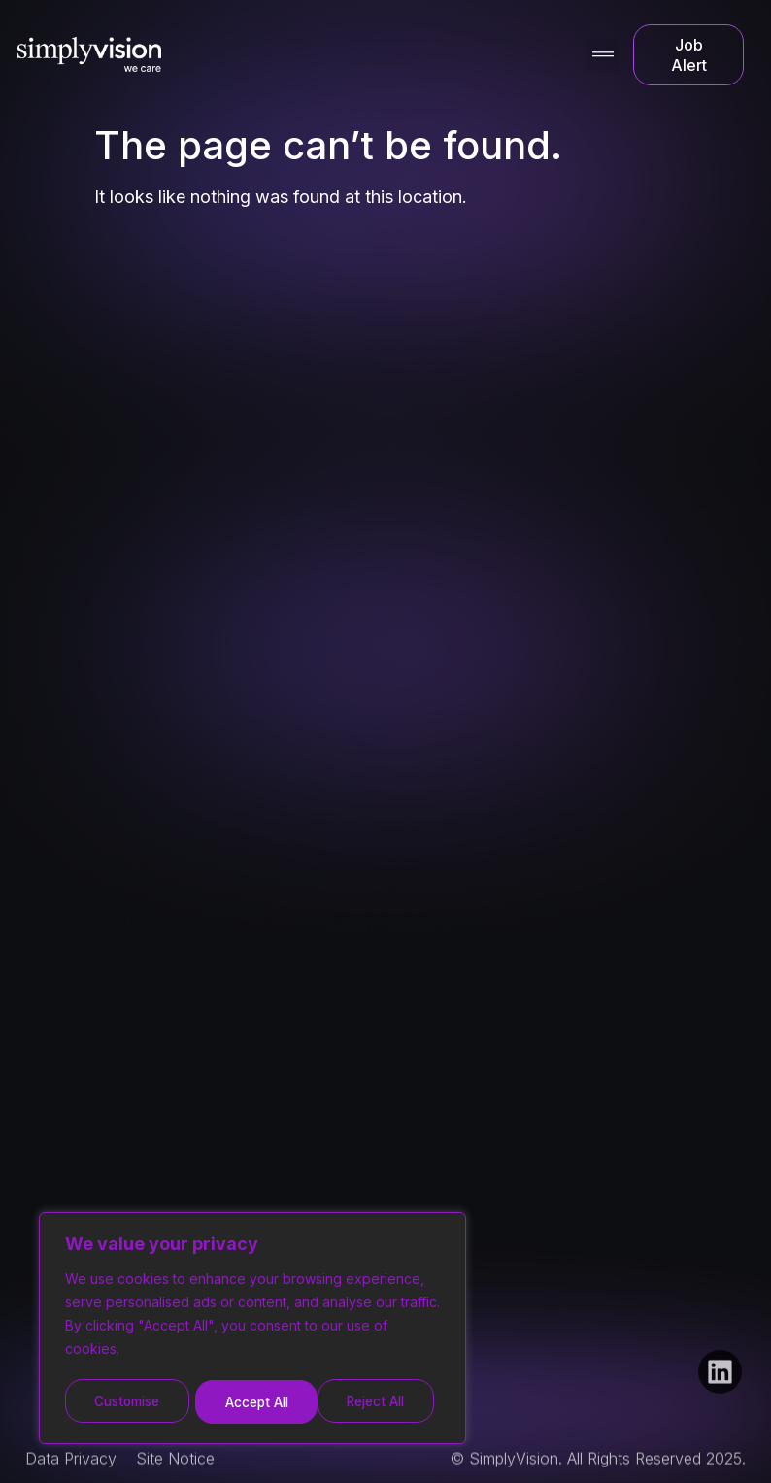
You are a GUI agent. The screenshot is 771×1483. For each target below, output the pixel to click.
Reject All (254, 1402)
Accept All (380, 1402)
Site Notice (175, 1470)
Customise (127, 1402)
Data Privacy (71, 1470)
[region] (252, 1330)
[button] (603, 55)
